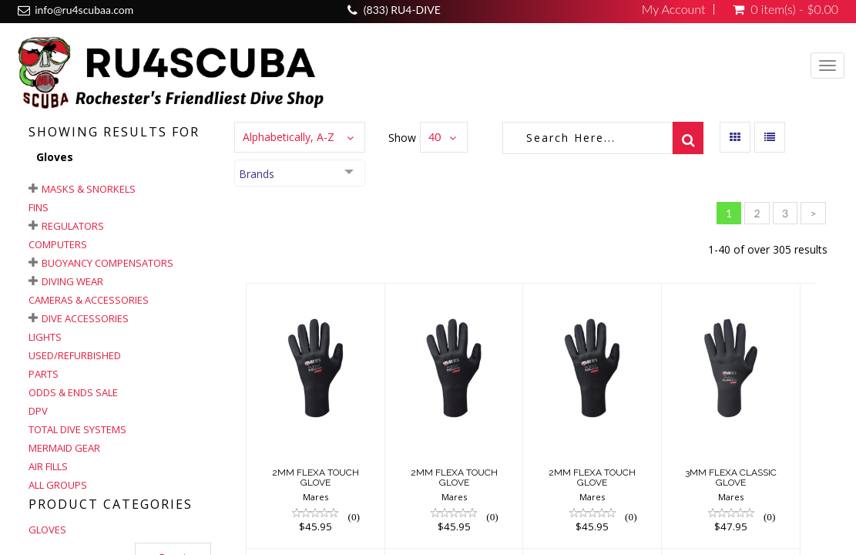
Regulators (73, 226)
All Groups (58, 485)
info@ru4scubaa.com (84, 9)
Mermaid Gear (64, 448)
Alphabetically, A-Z (288, 137)
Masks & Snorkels (89, 189)
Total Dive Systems (77, 429)
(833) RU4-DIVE (402, 9)
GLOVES (47, 529)
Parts (44, 374)
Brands (256, 173)
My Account (674, 9)
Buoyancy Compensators (107, 263)
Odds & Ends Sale (73, 392)
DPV (38, 411)
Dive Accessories (85, 318)
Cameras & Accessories (89, 300)
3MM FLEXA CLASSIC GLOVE (731, 477)
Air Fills (48, 466)
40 (434, 136)
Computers (58, 244)
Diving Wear (72, 281)
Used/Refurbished (75, 355)
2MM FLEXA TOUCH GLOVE (315, 477)
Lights (45, 337)
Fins (39, 207)
